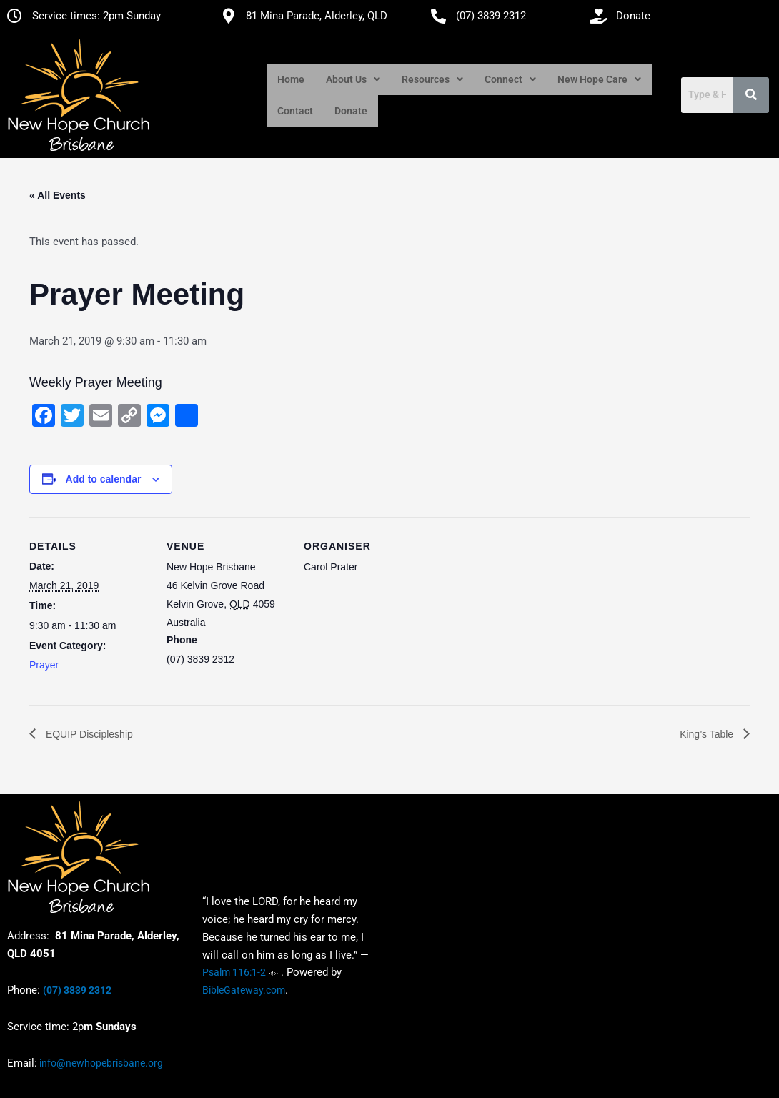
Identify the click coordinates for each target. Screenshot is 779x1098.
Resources (432, 79)
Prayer (44, 665)
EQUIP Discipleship (88, 734)
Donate (350, 111)
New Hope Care (599, 79)
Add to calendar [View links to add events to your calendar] (104, 479)
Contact (295, 111)
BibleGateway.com (243, 990)
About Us (353, 79)
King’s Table (708, 734)
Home (290, 79)
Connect (510, 79)
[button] (353, 79)
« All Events (57, 195)
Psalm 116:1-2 (234, 973)
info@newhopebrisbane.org (100, 1063)
